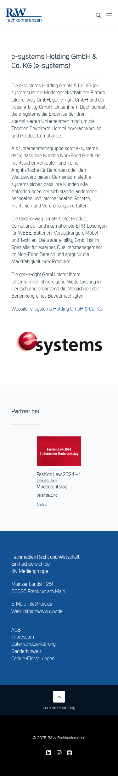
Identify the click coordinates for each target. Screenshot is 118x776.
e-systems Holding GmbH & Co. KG (66, 309)
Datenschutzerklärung (33, 644)
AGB (16, 630)
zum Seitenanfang (59, 700)
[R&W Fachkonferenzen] (24, 15)
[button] (109, 15)
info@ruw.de (39, 604)
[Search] (96, 15)
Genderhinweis (26, 651)
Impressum (22, 637)
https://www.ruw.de (43, 611)
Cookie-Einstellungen (32, 659)
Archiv (42, 505)
